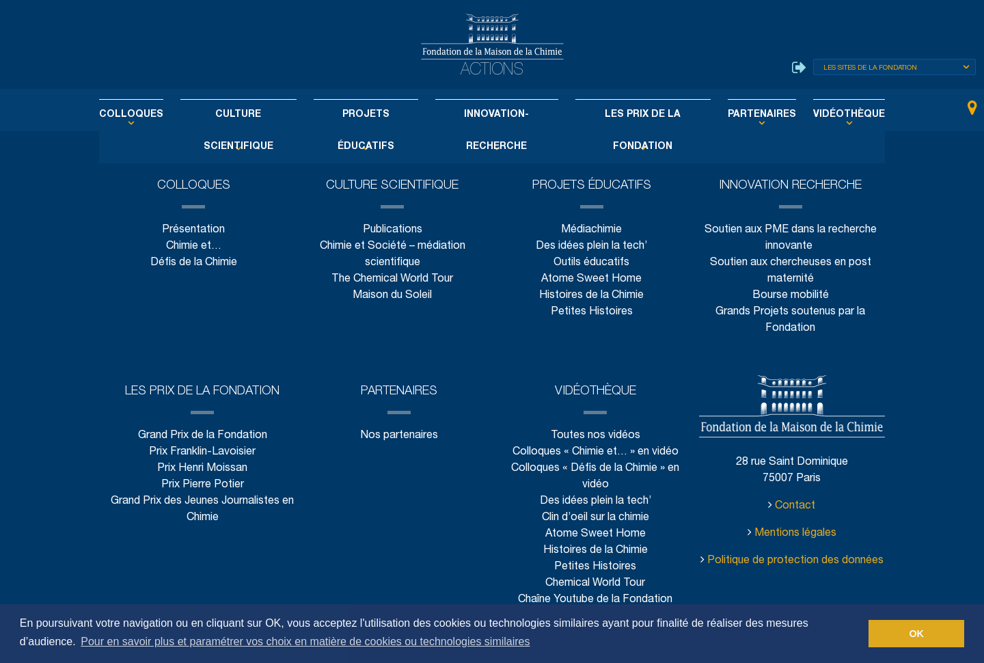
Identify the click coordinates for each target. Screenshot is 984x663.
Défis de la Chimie (193, 262)
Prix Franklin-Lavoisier (202, 452)
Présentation (193, 230)
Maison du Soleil (393, 295)
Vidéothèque (819, 114)
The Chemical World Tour (392, 279)
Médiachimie (591, 230)
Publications (392, 230)
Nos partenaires (398, 435)
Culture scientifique (256, 114)
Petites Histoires (591, 312)
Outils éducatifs (591, 262)
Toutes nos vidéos (595, 435)
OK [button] (916, 633)
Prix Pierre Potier (202, 484)
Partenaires (740, 114)
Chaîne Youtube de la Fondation (595, 599)
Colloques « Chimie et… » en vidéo (595, 452)
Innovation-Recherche (493, 114)
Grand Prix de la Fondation (202, 435)
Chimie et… (193, 246)
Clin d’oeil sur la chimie (595, 517)
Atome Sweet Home (591, 279)
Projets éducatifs (372, 114)
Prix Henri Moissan (202, 468)
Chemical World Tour (595, 583)
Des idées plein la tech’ (591, 246)
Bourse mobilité (790, 295)
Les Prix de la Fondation (629, 114)
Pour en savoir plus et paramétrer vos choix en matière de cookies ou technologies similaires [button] (305, 641)
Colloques (160, 114)
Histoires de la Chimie (591, 295)
